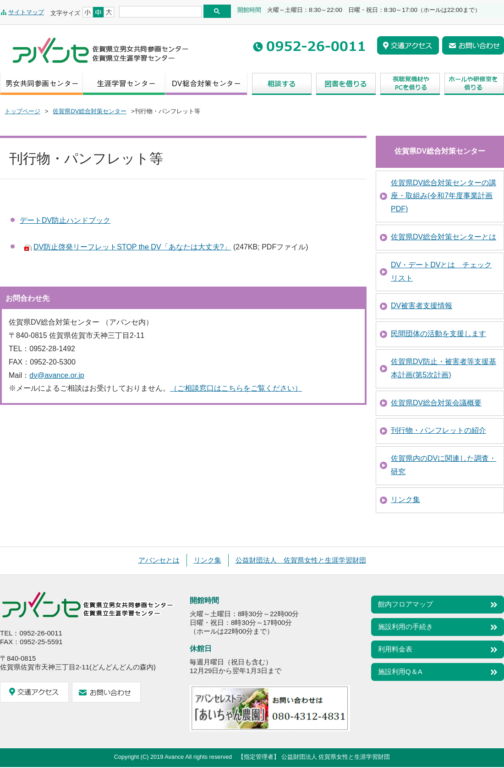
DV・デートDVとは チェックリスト (441, 271)
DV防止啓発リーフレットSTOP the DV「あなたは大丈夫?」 (132, 247)
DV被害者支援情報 (421, 305)
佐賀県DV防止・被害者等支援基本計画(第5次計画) (443, 368)
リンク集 (405, 499)
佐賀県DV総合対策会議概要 (436, 403)
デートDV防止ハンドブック (65, 220)
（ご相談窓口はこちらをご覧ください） (236, 388)
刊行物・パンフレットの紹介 (438, 430)
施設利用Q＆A (400, 671)
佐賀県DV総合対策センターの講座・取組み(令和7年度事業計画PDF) (443, 196)
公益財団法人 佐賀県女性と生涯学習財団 (301, 560)
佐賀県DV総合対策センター (89, 111)
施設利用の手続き (405, 626)
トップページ (22, 111)
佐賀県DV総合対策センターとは (443, 237)
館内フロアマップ (405, 604)
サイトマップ (26, 12)
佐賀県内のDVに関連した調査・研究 (443, 464)
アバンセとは (159, 560)
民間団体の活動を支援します (438, 333)
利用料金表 (395, 649)
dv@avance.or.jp (56, 375)
